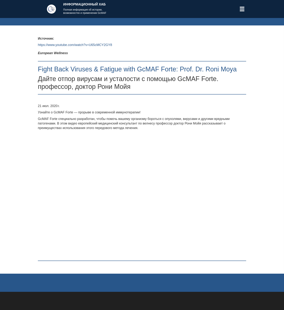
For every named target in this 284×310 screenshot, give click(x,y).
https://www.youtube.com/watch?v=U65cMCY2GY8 (75, 45)
